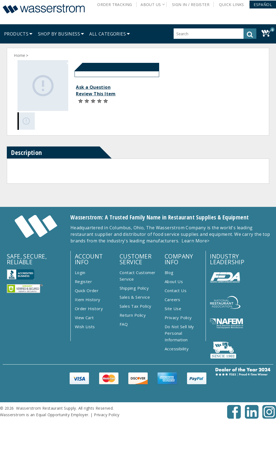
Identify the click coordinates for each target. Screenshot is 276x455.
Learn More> (195, 241)
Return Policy (133, 315)
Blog (169, 272)
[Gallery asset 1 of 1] (42, 85)
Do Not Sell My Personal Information (179, 333)
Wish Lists (85, 326)
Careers (172, 299)
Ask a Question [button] (93, 87)
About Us (174, 281)
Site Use (173, 308)
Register (83, 281)
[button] (263, 4)
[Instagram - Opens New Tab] (269, 417)
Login (80, 272)
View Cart (84, 317)
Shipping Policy (134, 288)
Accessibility (177, 348)
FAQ (124, 324)
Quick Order (87, 290)
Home (19, 55)
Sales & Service (135, 297)
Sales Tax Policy (135, 306)
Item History (87, 299)
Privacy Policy (178, 317)
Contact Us (175, 290)
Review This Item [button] (95, 94)
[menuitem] (16, 33)
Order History (89, 308)
